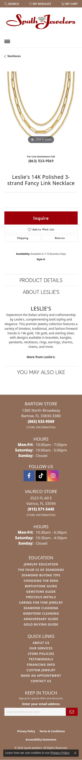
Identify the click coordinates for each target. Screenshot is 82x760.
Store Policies (41, 654)
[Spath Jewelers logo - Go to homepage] (41, 21)
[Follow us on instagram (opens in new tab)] (53, 475)
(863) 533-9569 (41, 161)
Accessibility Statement (41, 739)
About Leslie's (41, 291)
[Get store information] (41, 427)
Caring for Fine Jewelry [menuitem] (41, 602)
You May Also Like (41, 372)
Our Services (41, 648)
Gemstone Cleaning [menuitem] (41, 613)
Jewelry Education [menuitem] (41, 564)
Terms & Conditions (52, 731)
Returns (60, 238)
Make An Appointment (41, 675)
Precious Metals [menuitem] (41, 597)
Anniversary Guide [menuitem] (41, 619)
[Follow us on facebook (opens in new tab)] (29, 475)
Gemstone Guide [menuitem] (41, 591)
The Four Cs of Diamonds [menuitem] (41, 570)
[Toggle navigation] (7, 41)
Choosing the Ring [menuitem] (41, 581)
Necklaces (14, 56)
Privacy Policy (26, 731)
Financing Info (41, 664)
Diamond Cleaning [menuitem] (41, 608)
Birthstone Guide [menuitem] (41, 586)
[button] (11, 3)
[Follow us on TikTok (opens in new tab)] (41, 475)
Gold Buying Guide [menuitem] (41, 624)
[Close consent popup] (75, 753)
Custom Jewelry (40, 670)
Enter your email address (41, 704)
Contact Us (41, 681)
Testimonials (41, 659)
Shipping (22, 238)
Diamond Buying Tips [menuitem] (41, 575)
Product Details (41, 280)
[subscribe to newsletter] (72, 712)
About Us (41, 643)
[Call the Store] (41, 421)
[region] (41, 108)
